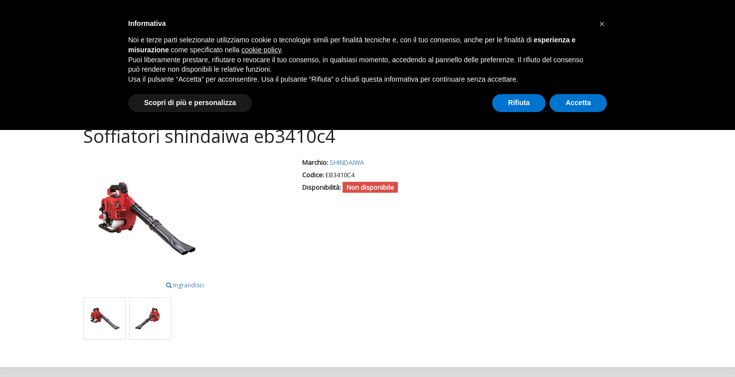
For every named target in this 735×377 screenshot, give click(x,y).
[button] (602, 24)
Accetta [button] (578, 103)
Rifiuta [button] (519, 103)
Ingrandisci (185, 285)
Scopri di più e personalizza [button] (190, 103)
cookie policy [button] (261, 50)
